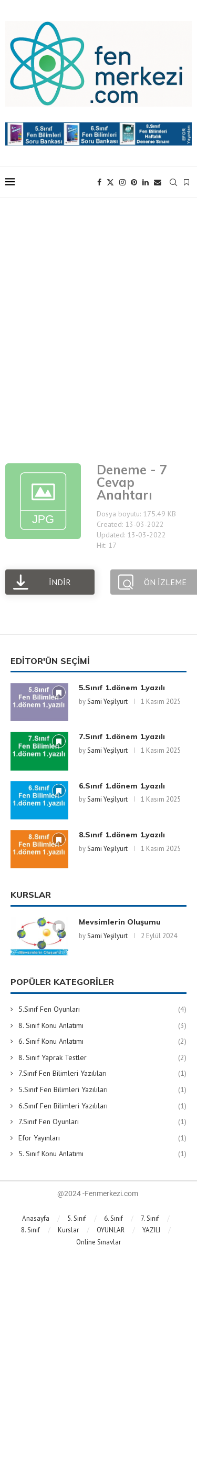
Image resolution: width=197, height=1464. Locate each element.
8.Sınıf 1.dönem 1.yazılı (122, 834)
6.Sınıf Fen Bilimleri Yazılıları (102, 1106)
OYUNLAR (111, 1230)
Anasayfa (35, 1218)
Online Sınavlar (98, 1242)
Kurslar (68, 1230)
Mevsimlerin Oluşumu (120, 922)
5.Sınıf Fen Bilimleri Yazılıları (102, 1090)
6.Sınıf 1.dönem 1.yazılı (122, 786)
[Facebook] (99, 182)
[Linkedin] (145, 182)
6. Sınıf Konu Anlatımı (102, 1041)
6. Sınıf (113, 1218)
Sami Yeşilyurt (107, 701)
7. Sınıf (150, 1218)
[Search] (173, 182)
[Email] (157, 182)
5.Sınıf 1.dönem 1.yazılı (122, 687)
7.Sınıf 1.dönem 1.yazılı (122, 736)
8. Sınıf (30, 1230)
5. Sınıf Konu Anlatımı (102, 1154)
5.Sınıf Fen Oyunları (102, 1009)
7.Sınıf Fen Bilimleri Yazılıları (102, 1073)
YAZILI (151, 1230)
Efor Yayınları (102, 1138)
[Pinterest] (134, 182)
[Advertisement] (98, 328)
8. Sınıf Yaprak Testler (102, 1058)
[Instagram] (122, 182)
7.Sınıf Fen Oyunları (102, 1122)
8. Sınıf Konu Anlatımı (102, 1026)
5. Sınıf (76, 1218)
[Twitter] (110, 182)
